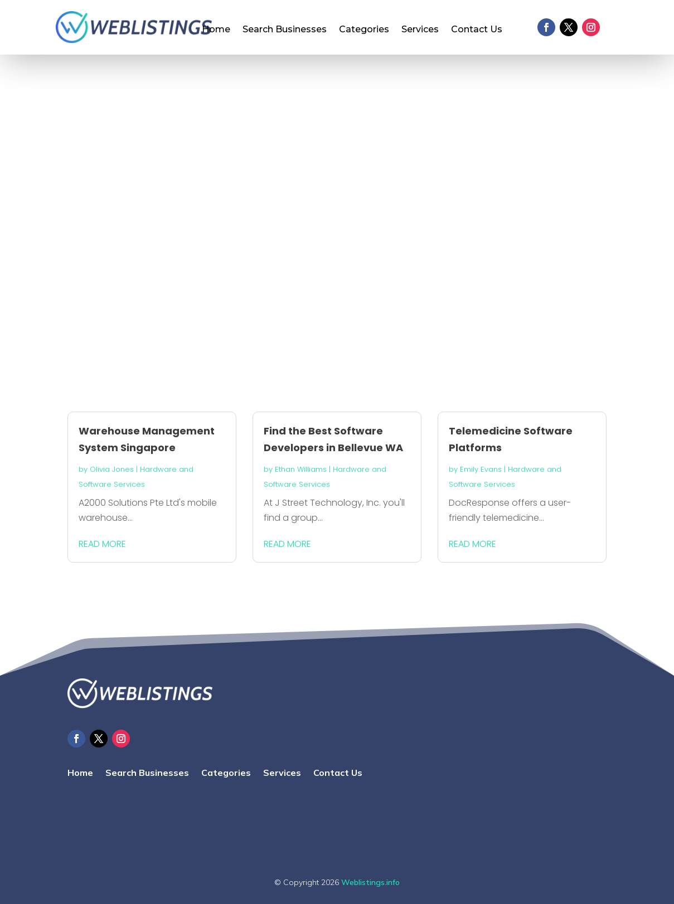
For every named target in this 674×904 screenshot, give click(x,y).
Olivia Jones (112, 469)
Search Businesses (285, 30)
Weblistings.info (370, 882)
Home (216, 30)
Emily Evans (481, 469)
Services (420, 30)
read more (102, 543)
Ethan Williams (301, 469)
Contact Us (476, 30)
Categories (364, 30)
